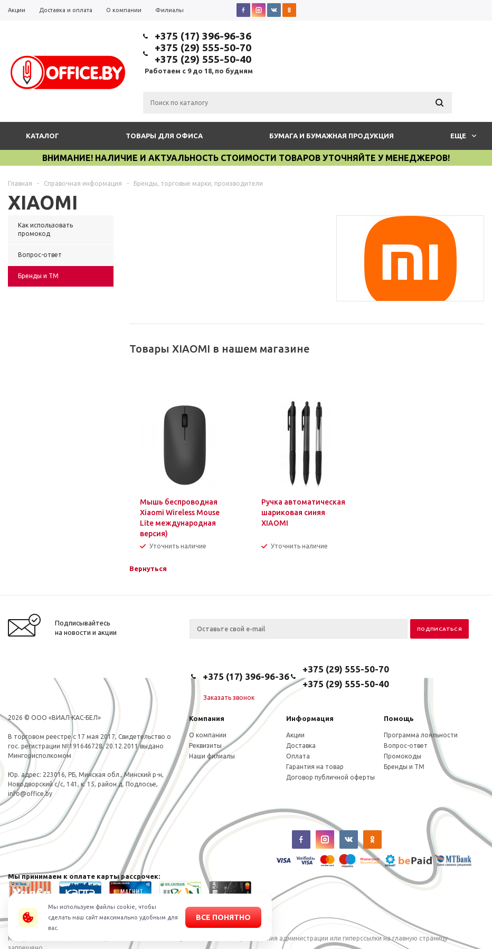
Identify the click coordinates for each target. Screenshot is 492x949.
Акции (295, 735)
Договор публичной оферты (330, 777)
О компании (207, 735)
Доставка (301, 745)
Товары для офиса (164, 135)
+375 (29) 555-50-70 (203, 47)
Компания (206, 718)
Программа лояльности (421, 735)
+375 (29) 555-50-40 (203, 59)
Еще (463, 135)
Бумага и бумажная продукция (331, 135)
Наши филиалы (212, 756)
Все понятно (223, 917)
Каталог (42, 135)
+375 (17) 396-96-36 (203, 36)
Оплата (298, 756)
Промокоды (402, 756)
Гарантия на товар (315, 766)
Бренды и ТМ (404, 766)
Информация (310, 718)
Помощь (399, 718)
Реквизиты (205, 745)
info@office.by (30, 793)
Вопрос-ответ (406, 745)
